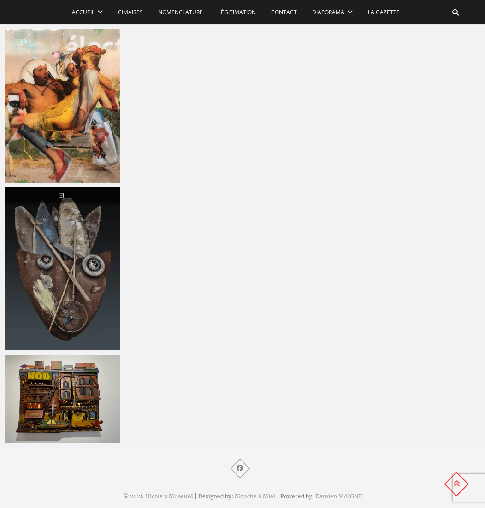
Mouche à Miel (255, 496)
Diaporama (328, 12)
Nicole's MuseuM (169, 496)
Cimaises (130, 12)
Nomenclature (180, 12)
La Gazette (384, 12)
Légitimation (237, 12)
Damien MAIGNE (338, 496)
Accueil (83, 12)
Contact (284, 12)
